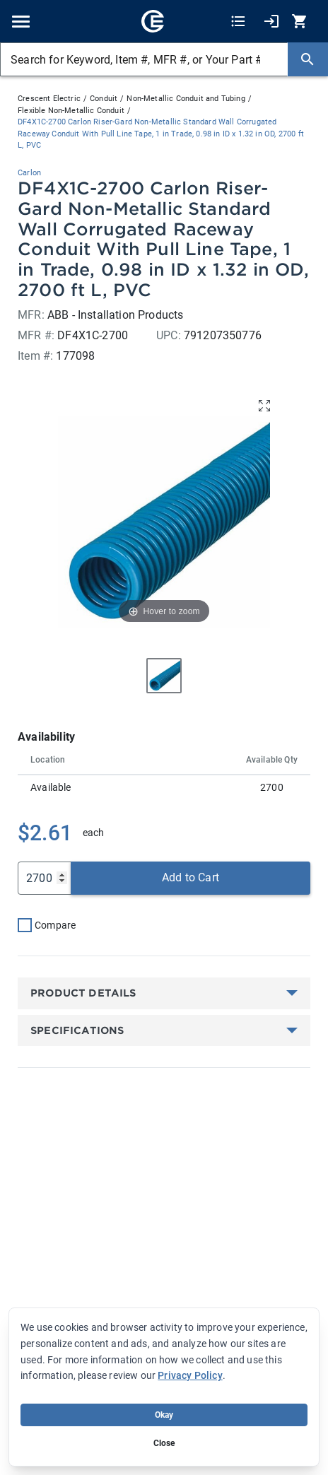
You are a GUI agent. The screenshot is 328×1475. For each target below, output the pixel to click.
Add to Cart (190, 877)
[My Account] (271, 21)
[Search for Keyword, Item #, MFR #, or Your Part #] (144, 59)
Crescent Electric (49, 98)
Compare (55, 925)
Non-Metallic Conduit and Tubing (186, 98)
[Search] (307, 59)
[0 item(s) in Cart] (301, 21)
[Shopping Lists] (238, 21)
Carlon (29, 172)
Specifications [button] (77, 1030)
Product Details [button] (83, 993)
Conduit (103, 98)
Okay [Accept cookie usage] (164, 1415)
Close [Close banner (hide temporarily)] (164, 1443)
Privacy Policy (190, 1375)
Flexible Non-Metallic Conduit (71, 110)
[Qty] (44, 878)
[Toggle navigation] (20, 21)
